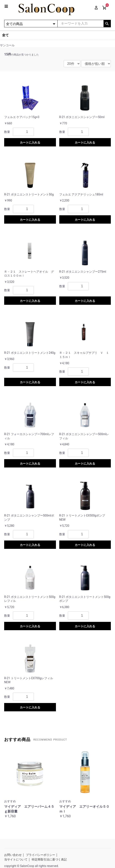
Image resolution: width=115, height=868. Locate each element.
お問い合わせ (13, 855)
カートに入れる (30, 142)
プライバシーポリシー (40, 855)
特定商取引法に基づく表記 (49, 859)
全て (5, 35)
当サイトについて (16, 859)
